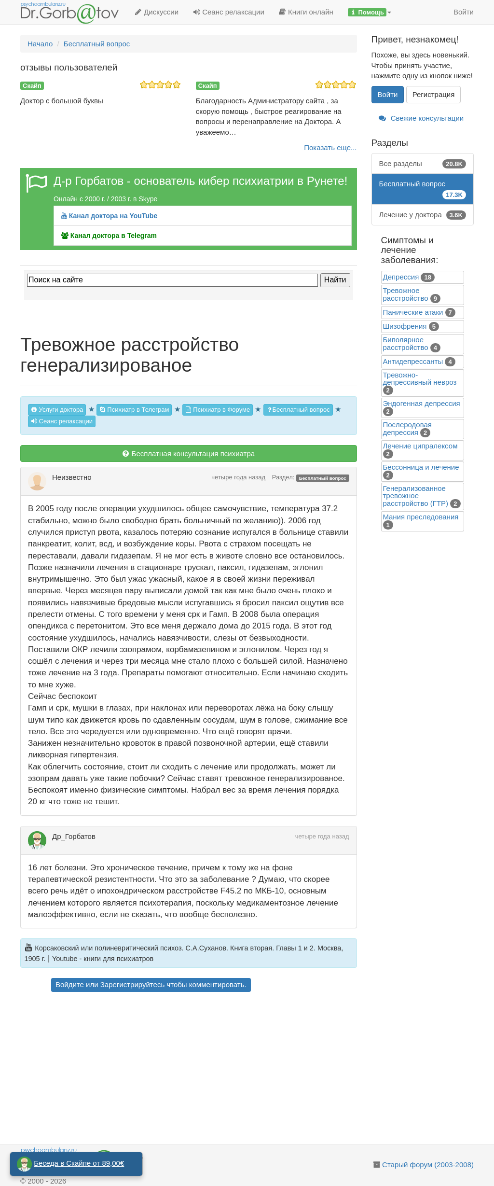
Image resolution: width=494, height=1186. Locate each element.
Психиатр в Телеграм (134, 409)
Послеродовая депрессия (407, 428)
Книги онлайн (306, 12)
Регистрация (433, 94)
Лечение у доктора (423, 214)
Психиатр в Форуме (217, 409)
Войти (463, 12)
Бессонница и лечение (421, 467)
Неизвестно (72, 477)
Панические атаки (413, 312)
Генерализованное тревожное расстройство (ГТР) (416, 495)
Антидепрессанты (413, 361)
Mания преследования (421, 517)
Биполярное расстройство (405, 343)
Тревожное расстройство (405, 294)
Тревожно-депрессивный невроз (420, 378)
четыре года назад (238, 477)
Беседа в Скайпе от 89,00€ (79, 1163)
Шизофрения (405, 326)
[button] (369, 12)
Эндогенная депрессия (421, 403)
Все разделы (423, 163)
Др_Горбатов (74, 836)
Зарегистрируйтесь (132, 984)
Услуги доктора (57, 409)
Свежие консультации (421, 118)
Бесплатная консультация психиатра (188, 453)
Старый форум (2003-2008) (428, 1164)
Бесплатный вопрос (298, 409)
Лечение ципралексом (420, 446)
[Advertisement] (202, 1069)
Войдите (69, 984)
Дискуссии (156, 12)
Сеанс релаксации (228, 12)
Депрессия (401, 277)
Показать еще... (330, 147)
